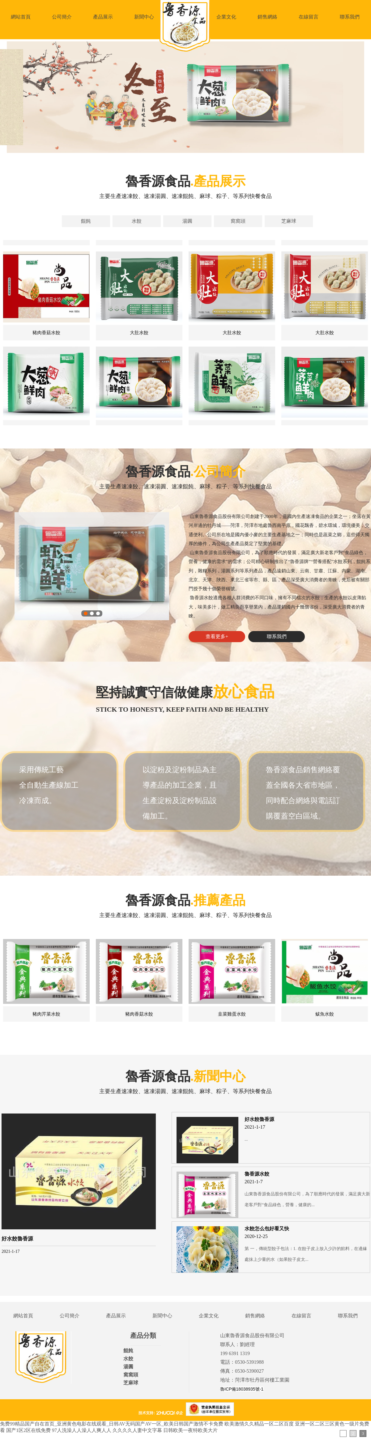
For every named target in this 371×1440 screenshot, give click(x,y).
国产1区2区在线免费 (28, 1430)
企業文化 (226, 16)
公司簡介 (62, 16)
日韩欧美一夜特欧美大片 (190, 1430)
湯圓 (187, 221)
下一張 (162, 566)
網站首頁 (21, 16)
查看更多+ (217, 636)
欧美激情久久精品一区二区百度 (259, 1423)
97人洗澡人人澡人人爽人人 (81, 1430)
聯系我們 (350, 16)
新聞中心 (144, 16)
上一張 (21, 566)
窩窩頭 (238, 221)
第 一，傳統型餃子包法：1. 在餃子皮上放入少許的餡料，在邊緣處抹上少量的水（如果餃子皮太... (306, 1254)
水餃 (137, 221)
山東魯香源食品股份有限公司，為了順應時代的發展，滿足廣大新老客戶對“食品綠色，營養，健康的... (307, 1199)
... (246, 1139)
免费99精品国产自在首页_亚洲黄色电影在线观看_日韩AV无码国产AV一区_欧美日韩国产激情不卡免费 (111, 1423)
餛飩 (86, 221)
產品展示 (103, 16)
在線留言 (308, 16)
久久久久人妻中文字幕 (137, 1430)
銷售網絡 (267, 16)
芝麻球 (288, 221)
